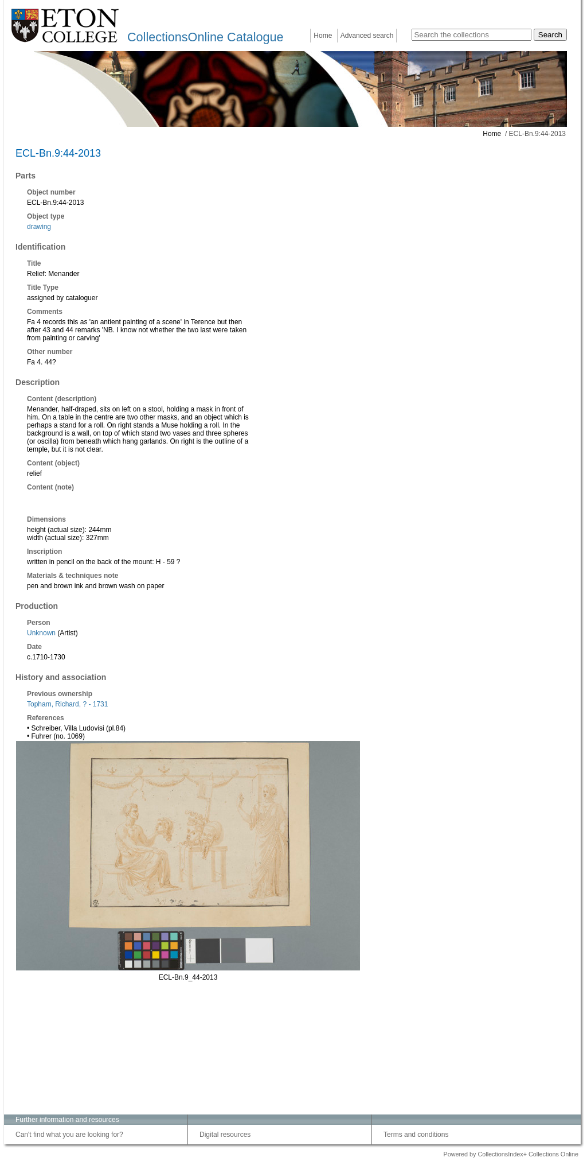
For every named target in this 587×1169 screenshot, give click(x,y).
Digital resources (225, 1135)
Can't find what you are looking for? (69, 1135)
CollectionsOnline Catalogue (205, 37)
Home (323, 36)
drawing (39, 227)
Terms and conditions (415, 1135)
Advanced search (367, 36)
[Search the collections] (471, 35)
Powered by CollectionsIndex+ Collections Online (510, 1154)
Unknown (41, 633)
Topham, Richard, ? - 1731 (67, 704)
